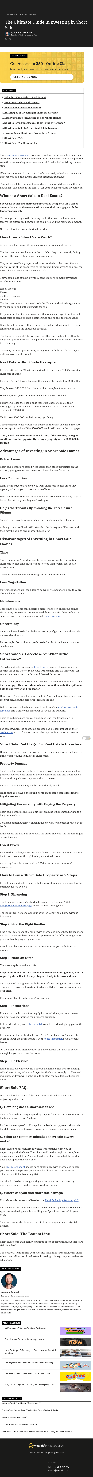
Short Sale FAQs (13, 138)
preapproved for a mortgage (16, 905)
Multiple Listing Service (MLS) (62, 1200)
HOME (7, 14)
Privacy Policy (44, 1452)
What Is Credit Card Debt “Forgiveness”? (21, 1403)
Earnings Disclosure (56, 1452)
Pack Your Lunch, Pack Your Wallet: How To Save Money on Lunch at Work (37, 1431)
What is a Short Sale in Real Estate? (25, 97)
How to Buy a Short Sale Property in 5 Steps (30, 133)
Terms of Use (34, 1452)
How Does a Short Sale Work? (21, 102)
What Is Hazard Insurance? (14, 1417)
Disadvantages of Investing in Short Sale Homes (32, 117)
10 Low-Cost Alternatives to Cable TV (20, 1424)
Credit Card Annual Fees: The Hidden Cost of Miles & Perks (30, 1410)
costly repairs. (53, 616)
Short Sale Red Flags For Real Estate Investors (31, 128)
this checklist (34, 1024)
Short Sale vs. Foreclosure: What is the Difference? (34, 122)
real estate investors (18, 155)
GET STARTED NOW (25, 77)
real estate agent (15, 1166)
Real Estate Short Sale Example (22, 107)
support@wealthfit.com (58, 1470)
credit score (6, 732)
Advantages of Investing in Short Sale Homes (31, 112)
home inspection (53, 1038)
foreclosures (41, 667)
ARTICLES (14, 14)
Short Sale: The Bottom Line (21, 143)
